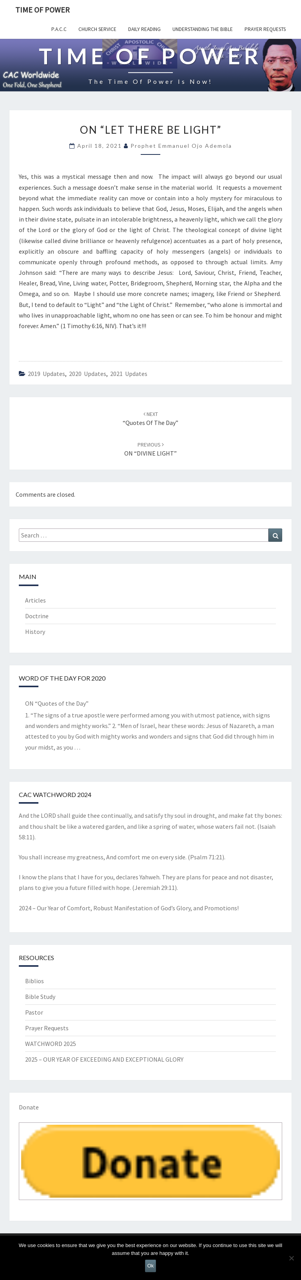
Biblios (34, 981)
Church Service (97, 29)
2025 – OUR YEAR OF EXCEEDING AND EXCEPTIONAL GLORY (104, 1059)
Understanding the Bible (202, 29)
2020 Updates (87, 374)
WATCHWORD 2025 (50, 1044)
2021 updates (128, 374)
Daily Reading (144, 29)
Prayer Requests (265, 29)
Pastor (34, 1012)
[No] (291, 1258)
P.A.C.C (59, 29)
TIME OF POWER (42, 10)
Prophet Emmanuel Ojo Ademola (181, 145)
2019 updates (46, 374)
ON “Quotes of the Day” (57, 703)
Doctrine (37, 616)
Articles (35, 600)
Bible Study (40, 996)
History (35, 631)
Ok (150, 1266)
